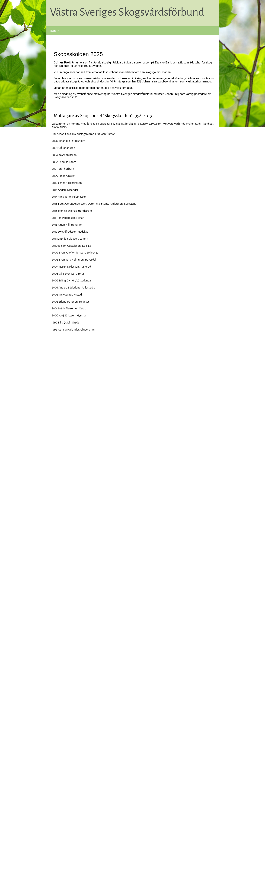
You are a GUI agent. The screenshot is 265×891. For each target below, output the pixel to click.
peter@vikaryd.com (149, 123)
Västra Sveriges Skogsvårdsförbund (127, 12)
